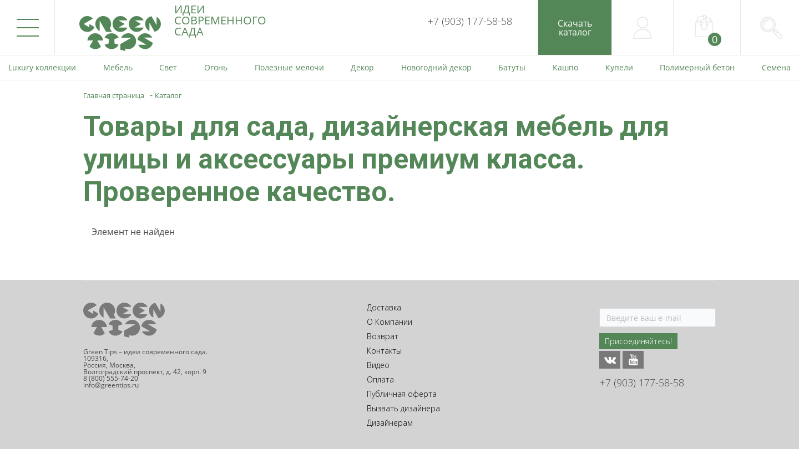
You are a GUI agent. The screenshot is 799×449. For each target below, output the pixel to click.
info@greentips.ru (111, 385)
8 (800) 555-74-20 (110, 378)
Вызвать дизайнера (403, 408)
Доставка (384, 307)
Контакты (384, 350)
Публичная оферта (402, 394)
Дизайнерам (390, 422)
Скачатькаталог (575, 28)
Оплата (380, 379)
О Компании (389, 322)
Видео (378, 365)
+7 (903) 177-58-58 (469, 21)
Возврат (382, 336)
